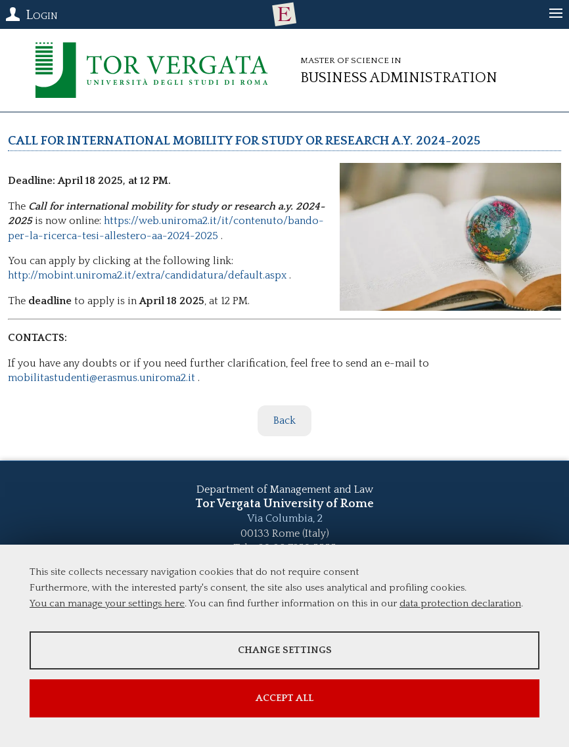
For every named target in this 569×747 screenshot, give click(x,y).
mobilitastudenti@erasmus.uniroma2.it (101, 378)
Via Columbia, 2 (285, 518)
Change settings (285, 650)
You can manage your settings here (107, 603)
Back (284, 420)
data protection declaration (460, 603)
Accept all (284, 698)
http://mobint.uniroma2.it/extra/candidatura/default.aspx (147, 275)
